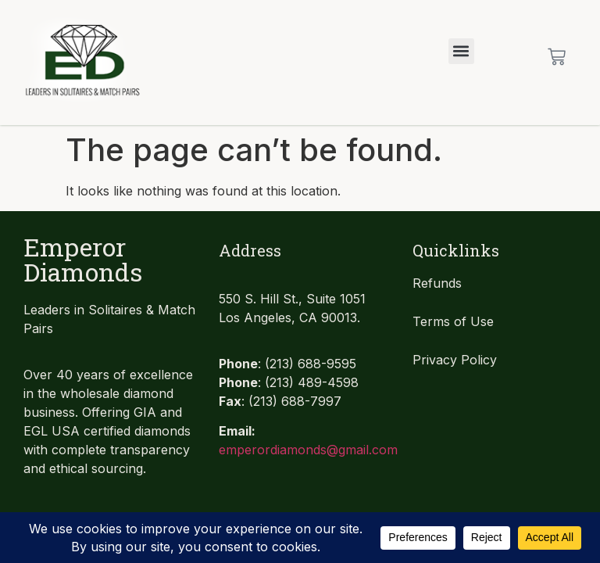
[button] (461, 51)
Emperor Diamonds (82, 259)
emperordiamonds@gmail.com (308, 449)
